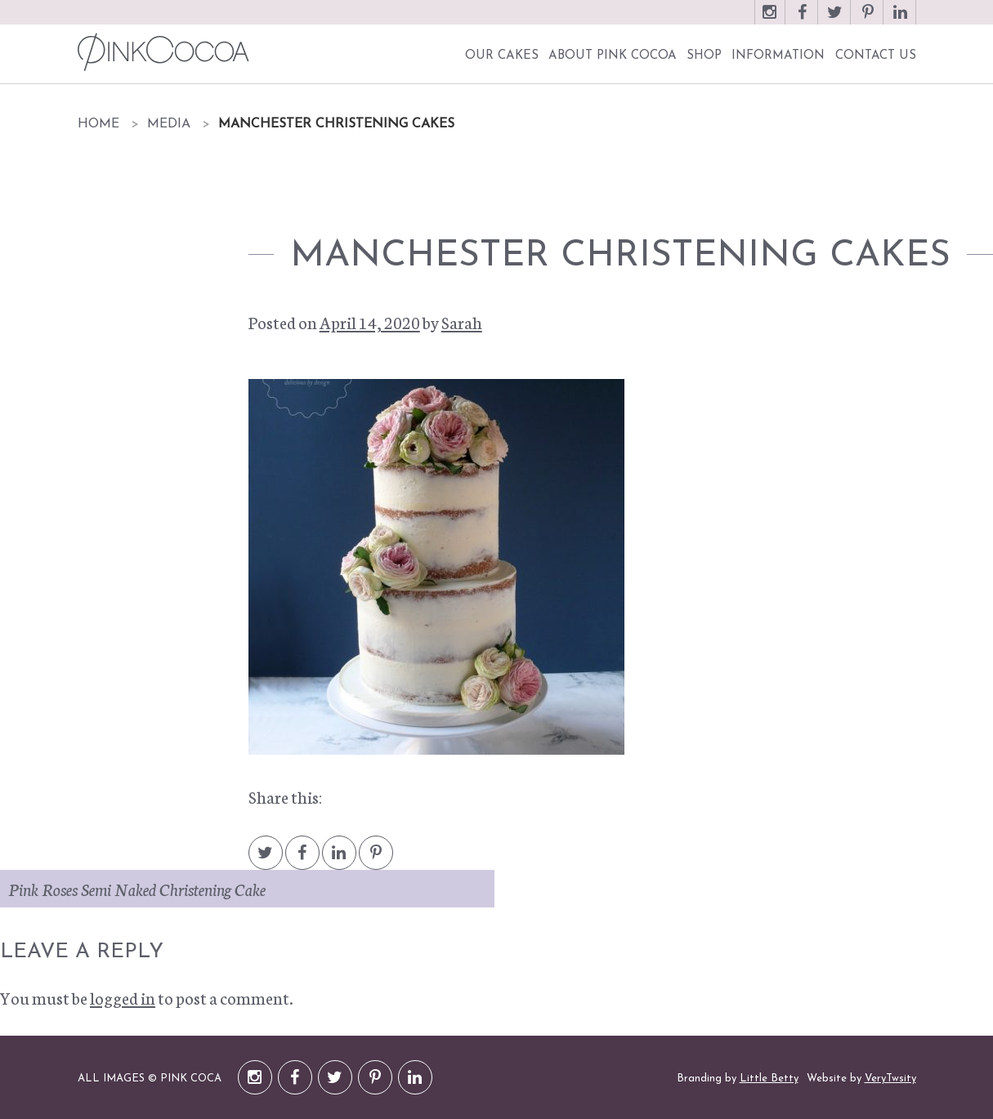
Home (98, 124)
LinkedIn (339, 860)
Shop (704, 56)
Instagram (255, 1077)
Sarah (461, 321)
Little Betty (769, 1078)
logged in (122, 997)
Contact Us (875, 56)
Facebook (302, 860)
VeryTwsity (890, 1078)
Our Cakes (502, 56)
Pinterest (375, 1077)
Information (778, 56)
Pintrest (376, 860)
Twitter (265, 860)
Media (168, 124)
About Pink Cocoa (612, 56)
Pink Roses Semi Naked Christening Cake (137, 888)
